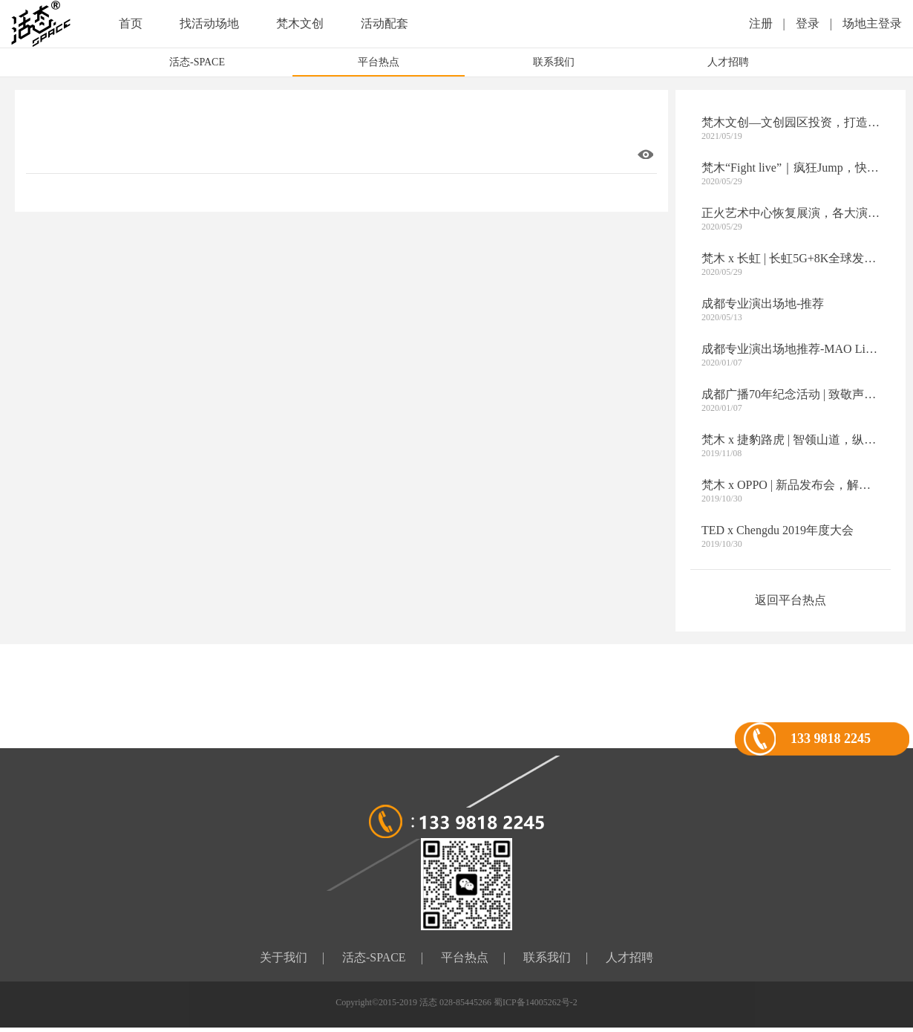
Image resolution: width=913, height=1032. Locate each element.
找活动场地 (209, 23)
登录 (807, 23)
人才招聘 (728, 62)
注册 (761, 23)
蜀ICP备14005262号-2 (535, 1002)
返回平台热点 (790, 600)
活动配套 (384, 23)
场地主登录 (872, 23)
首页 (131, 23)
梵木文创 (300, 23)
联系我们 (554, 62)
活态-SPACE (197, 62)
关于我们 (283, 957)
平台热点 (378, 62)
